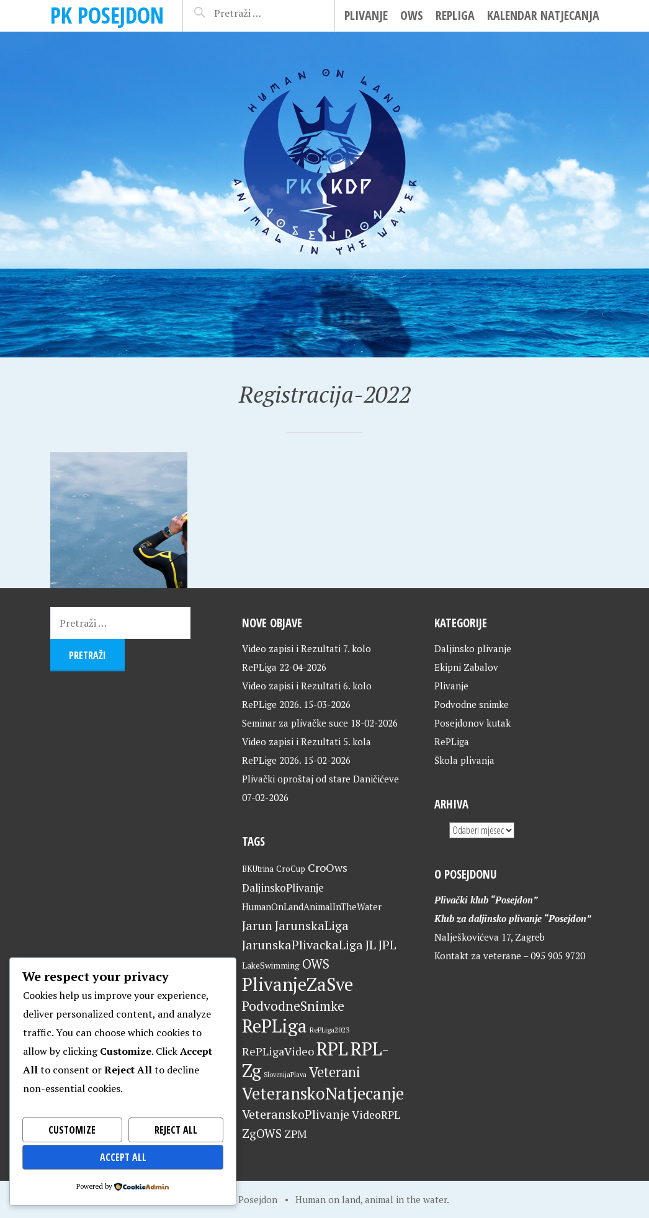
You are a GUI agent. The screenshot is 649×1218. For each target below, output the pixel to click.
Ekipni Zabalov (466, 667)
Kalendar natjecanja (543, 15)
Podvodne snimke (471, 704)
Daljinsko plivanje (472, 648)
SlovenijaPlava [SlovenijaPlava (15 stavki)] (285, 1074)
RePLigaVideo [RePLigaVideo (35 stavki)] (278, 1051)
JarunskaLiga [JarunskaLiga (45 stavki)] (312, 925)
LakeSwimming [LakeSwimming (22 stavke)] (271, 965)
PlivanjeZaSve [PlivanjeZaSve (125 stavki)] (297, 984)
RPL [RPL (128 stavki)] (332, 1048)
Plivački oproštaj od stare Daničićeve (320, 778)
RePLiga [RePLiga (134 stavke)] (274, 1025)
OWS (411, 15)
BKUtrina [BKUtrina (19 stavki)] (258, 869)
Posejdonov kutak (472, 723)
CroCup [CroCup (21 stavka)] (290, 868)
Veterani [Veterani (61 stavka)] (334, 1072)
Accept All (123, 1157)
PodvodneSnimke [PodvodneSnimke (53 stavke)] (293, 1005)
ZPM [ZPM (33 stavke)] (295, 1134)
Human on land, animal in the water (371, 1199)
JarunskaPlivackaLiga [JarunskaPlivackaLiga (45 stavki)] (302, 944)
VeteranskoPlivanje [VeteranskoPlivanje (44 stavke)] (295, 1114)
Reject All (175, 1130)
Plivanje (366, 15)
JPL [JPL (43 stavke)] (387, 945)
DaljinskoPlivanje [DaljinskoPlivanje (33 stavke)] (283, 887)
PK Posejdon (107, 15)
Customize (72, 1130)
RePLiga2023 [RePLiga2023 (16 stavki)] (329, 1029)
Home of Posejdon (238, 1199)
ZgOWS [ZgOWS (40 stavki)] (262, 1133)
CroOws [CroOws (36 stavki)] (327, 867)
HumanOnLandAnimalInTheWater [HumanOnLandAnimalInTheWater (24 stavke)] (312, 907)
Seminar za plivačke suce (295, 723)
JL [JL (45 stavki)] (370, 944)
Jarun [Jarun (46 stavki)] (257, 925)
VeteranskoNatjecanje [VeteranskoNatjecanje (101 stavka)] (323, 1093)
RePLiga (455, 15)
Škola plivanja (464, 760)
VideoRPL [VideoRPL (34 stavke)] (376, 1115)
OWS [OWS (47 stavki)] (315, 964)
